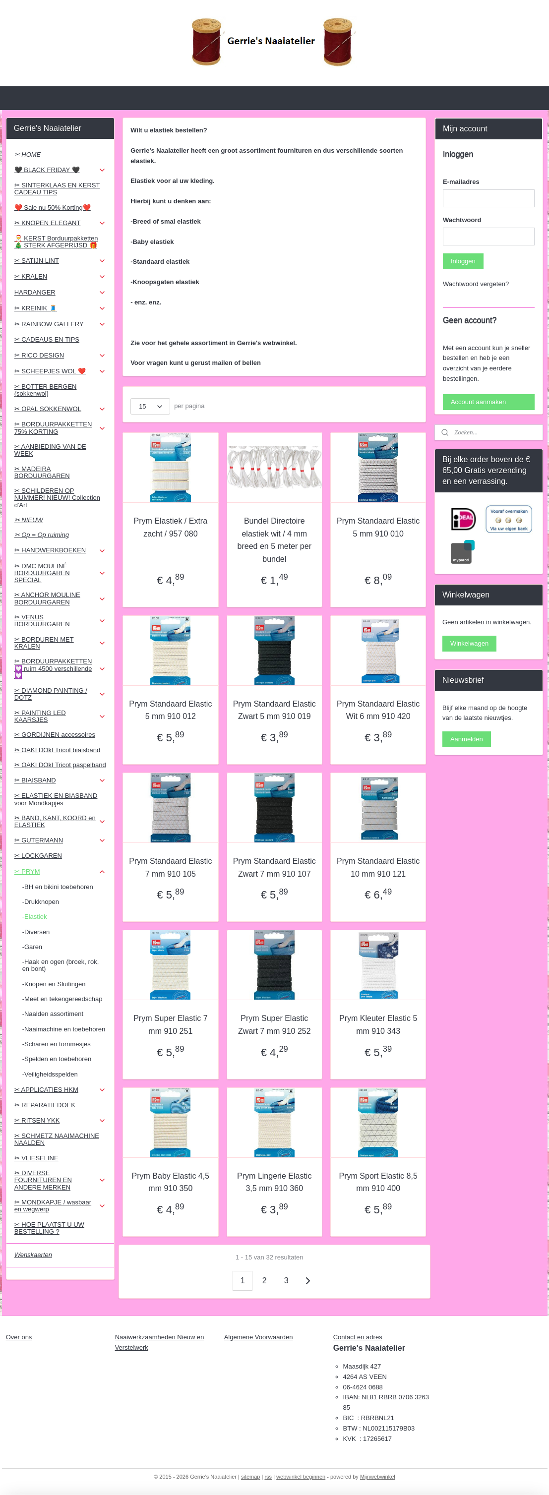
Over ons (19, 1337)
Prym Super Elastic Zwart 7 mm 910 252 (274, 1024)
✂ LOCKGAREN (38, 855)
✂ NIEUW (28, 520)
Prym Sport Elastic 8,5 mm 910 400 (378, 1182)
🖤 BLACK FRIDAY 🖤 (60, 170)
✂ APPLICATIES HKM (60, 1090)
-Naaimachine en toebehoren (64, 1029)
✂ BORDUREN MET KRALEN (60, 643)
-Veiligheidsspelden (50, 1074)
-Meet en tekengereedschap (62, 999)
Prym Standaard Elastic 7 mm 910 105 (170, 867)
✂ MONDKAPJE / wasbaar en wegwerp (60, 1205)
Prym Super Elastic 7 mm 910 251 (170, 1024)
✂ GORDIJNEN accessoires (54, 734)
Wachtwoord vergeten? (476, 284)
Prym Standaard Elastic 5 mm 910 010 (378, 527)
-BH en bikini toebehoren (57, 887)
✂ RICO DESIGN (60, 355)
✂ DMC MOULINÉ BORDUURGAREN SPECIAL (60, 573)
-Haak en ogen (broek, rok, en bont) (60, 965)
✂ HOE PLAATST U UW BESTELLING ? (49, 1228)
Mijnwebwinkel (377, 1477)
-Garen (32, 947)
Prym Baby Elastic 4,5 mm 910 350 (171, 1182)
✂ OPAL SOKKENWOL (60, 409)
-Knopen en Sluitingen (54, 984)
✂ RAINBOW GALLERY (60, 324)
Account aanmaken (478, 402)
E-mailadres (461, 181)
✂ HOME (27, 154)
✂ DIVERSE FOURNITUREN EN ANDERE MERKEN (60, 1180)
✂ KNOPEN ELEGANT (60, 223)
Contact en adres (357, 1337)
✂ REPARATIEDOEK (44, 1105)
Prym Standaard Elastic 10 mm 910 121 (378, 867)
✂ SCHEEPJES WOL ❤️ (60, 371)
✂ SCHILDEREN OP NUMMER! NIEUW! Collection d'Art (57, 498)
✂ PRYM (60, 872)
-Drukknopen (40, 901)
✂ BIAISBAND (60, 780)
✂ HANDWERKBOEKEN (60, 550)
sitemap (250, 1477)
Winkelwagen (469, 643)
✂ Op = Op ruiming (41, 534)
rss (268, 1477)
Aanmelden (466, 739)
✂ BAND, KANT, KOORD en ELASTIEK (60, 821)
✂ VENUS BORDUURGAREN (60, 620)
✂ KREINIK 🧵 (60, 308)
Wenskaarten (33, 1254)
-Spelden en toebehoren (57, 1059)
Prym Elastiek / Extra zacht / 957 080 (170, 527)
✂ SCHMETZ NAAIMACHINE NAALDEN (56, 1139)
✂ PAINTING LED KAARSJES (60, 716)
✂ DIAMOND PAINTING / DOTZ (60, 694)
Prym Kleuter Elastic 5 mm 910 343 (378, 1024)
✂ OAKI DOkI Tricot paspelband (60, 765)
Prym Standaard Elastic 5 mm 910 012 (170, 710)
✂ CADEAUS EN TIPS (46, 339)
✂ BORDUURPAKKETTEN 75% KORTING (60, 427)
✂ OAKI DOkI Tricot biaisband (57, 750)
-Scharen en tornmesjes (56, 1044)
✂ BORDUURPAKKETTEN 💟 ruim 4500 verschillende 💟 (60, 668)
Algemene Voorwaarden (258, 1337)
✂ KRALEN (60, 277)
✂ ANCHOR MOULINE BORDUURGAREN (60, 598)
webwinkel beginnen (300, 1477)
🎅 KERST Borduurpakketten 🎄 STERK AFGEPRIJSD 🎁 (56, 242)
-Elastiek (34, 916)
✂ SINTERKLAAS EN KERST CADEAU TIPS (57, 188)
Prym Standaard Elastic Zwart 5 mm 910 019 (274, 710)
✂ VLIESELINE (36, 1158)
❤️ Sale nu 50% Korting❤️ (52, 207)
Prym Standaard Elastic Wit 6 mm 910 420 (378, 710)
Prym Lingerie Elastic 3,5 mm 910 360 (274, 1182)
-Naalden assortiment (53, 1013)
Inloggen (463, 261)
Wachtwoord (462, 220)
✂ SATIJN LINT (60, 261)
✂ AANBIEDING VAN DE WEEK (50, 450)
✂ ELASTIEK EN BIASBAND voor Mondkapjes (56, 799)
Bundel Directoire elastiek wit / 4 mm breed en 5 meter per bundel (274, 540)
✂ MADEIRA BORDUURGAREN (42, 472)
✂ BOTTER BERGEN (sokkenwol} (45, 390)
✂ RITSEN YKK (60, 1121)
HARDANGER (60, 293)
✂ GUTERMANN (60, 840)
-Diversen (36, 932)
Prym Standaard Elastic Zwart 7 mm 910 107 (274, 867)
